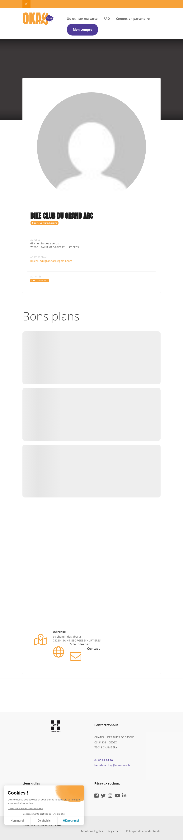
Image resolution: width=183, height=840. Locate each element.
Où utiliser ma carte (82, 19)
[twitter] (103, 796)
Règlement (114, 831)
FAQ (107, 19)
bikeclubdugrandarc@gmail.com (51, 261)
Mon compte (82, 29)
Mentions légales (92, 831)
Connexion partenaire (133, 19)
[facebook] (96, 796)
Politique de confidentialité (143, 831)
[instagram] (110, 796)
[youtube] (117, 796)
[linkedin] (124, 796)
